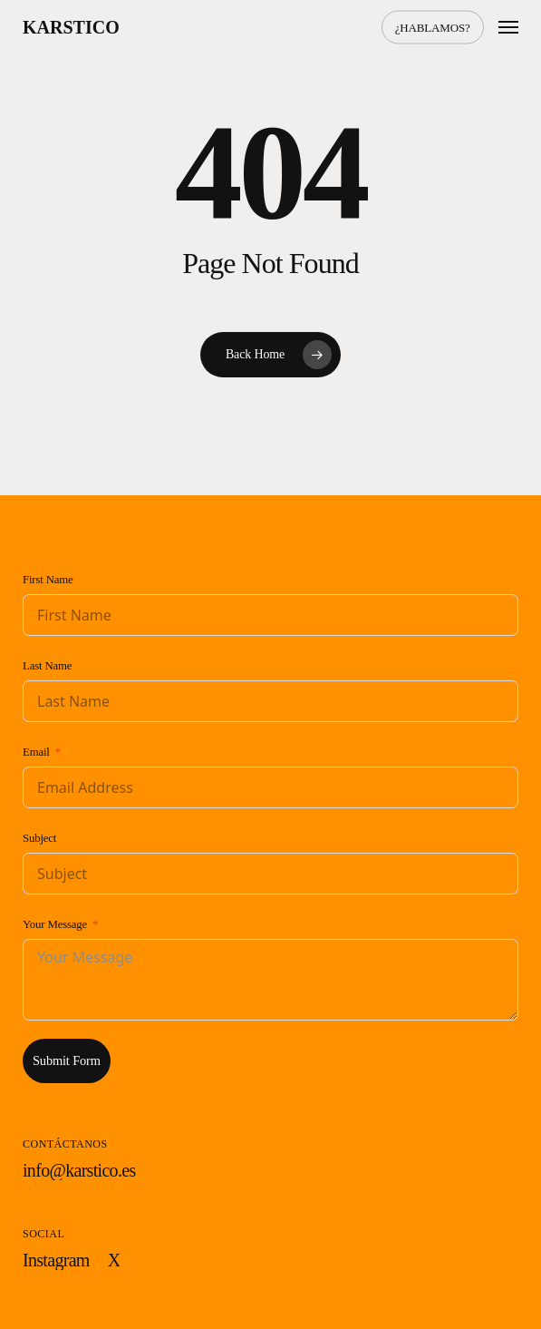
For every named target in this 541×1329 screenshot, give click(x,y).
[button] (508, 27)
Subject (39, 838)
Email (36, 752)
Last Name (47, 666)
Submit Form (67, 1060)
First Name (48, 579)
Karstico (71, 27)
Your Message (55, 924)
